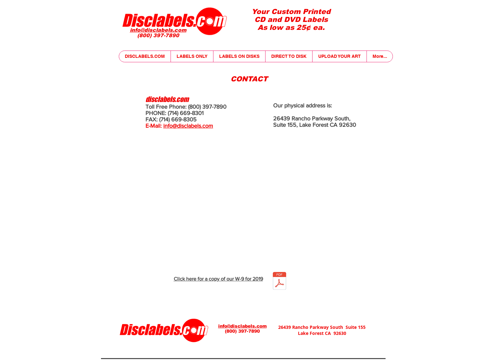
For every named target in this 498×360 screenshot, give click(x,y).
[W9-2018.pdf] (279, 281)
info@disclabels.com (188, 126)
